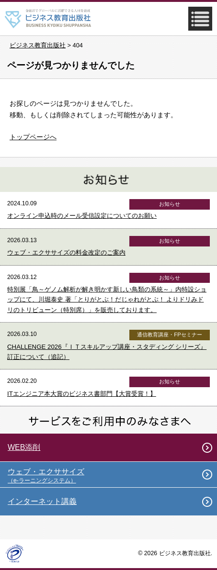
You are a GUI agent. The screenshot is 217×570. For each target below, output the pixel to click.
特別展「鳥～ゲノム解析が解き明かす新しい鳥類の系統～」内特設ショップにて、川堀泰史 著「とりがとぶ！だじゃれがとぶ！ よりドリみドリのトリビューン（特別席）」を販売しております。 (106, 299)
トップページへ (33, 137)
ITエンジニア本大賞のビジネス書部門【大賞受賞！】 (81, 393)
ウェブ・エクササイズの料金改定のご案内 (66, 252)
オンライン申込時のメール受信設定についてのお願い (82, 215)
